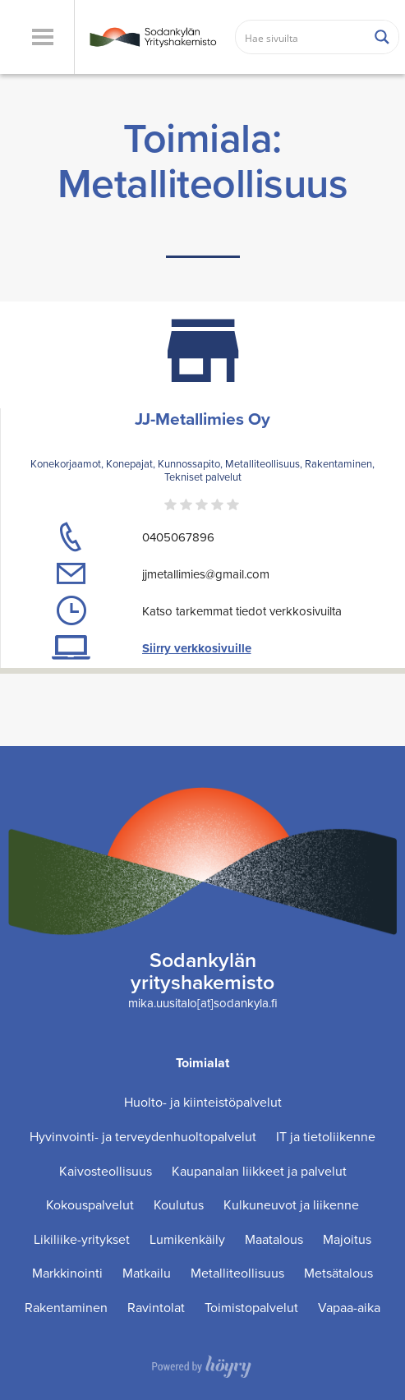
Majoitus (347, 1239)
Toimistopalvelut (251, 1307)
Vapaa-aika (349, 1307)
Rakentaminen (66, 1307)
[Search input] (301, 37)
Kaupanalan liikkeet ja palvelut (259, 1171)
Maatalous (274, 1239)
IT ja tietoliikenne (325, 1136)
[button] (42, 37)
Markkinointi (67, 1273)
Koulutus (179, 1204)
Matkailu (146, 1273)
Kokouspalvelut (90, 1204)
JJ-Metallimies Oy (202, 418)
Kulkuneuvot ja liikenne (291, 1204)
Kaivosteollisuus (105, 1171)
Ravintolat (156, 1307)
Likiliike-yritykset (82, 1239)
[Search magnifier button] (382, 37)
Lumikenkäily (187, 1239)
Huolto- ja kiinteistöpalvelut (203, 1102)
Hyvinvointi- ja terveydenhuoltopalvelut (143, 1136)
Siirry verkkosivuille (196, 648)
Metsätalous (338, 1273)
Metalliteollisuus (237, 1273)
